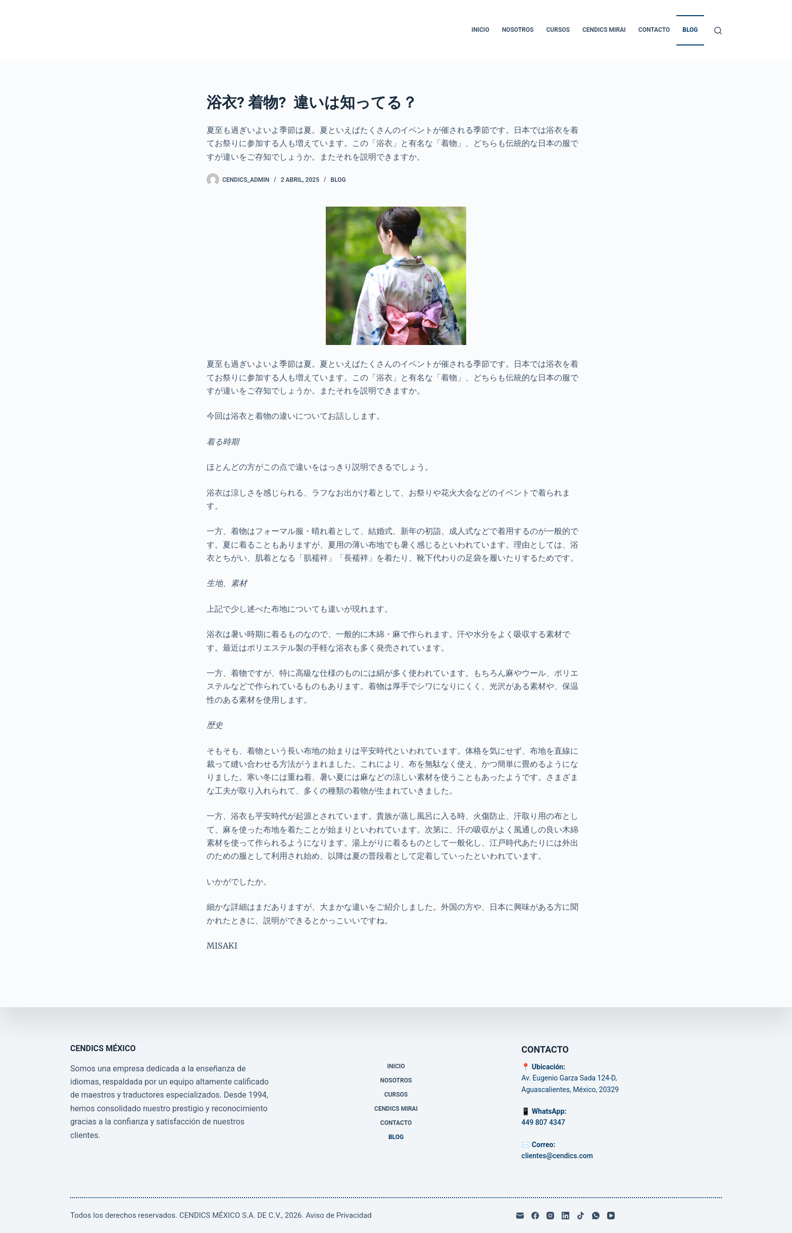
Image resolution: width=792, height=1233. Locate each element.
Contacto (654, 29)
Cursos (558, 29)
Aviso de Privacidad (339, 1215)
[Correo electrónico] (520, 1215)
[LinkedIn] (565, 1215)
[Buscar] (718, 30)
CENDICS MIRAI (604, 29)
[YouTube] (611, 1215)
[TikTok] (580, 1215)
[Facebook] (535, 1215)
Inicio (480, 29)
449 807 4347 (543, 1122)
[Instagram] (550, 1215)
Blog (690, 29)
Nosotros (518, 29)
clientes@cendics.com (557, 1156)
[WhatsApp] (596, 1215)
